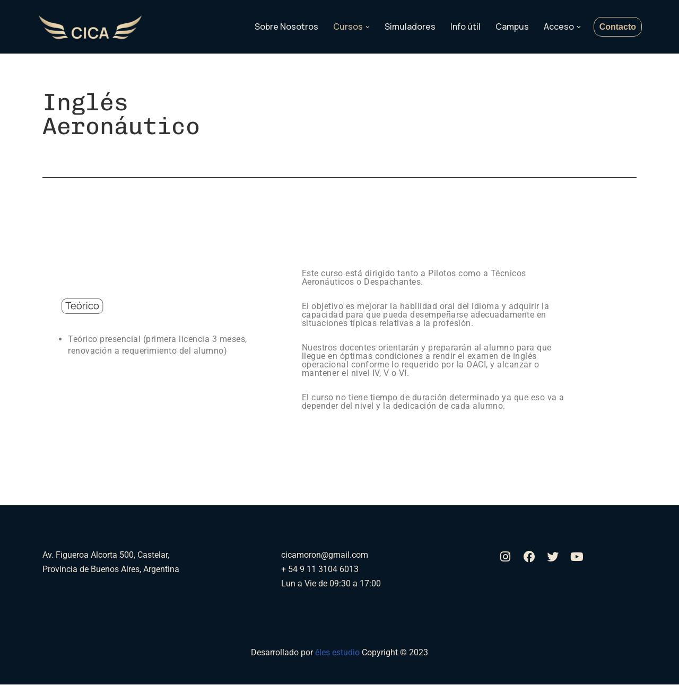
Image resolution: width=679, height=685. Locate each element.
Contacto (617, 26)
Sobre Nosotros (286, 26)
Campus (512, 26)
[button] (367, 27)
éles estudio (338, 653)
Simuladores (410, 26)
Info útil (465, 26)
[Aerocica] (90, 27)
